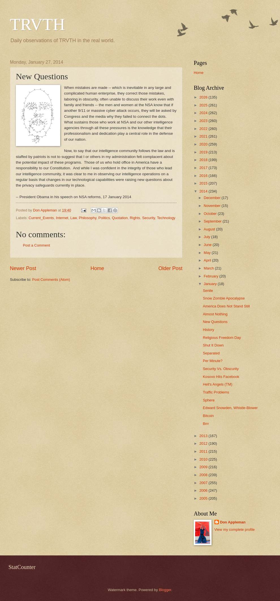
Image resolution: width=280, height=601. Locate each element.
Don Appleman (232, 522)
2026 (203, 97)
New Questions (215, 322)
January (210, 284)
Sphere (209, 400)
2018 (203, 160)
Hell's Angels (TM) (217, 384)
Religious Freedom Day (222, 337)
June (208, 245)
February (211, 276)
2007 (203, 483)
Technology (166, 218)
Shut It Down (213, 345)
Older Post (170, 268)
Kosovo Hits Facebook (221, 377)
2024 (203, 113)
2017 (203, 168)
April (208, 260)
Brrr (206, 424)
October (210, 213)
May (208, 253)
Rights (135, 218)
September (213, 221)
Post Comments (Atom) (51, 279)
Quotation (120, 218)
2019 (203, 152)
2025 (203, 105)
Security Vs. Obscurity (221, 369)
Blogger (165, 590)
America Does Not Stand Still (226, 306)
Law (73, 218)
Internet (62, 218)
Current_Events (41, 218)
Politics (104, 218)
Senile (208, 290)
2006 (203, 490)
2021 (203, 136)
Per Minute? (212, 361)
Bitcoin (208, 416)
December (212, 198)
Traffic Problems (216, 392)
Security (148, 218)
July (207, 237)
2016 (203, 176)
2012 (203, 443)
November (212, 206)
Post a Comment (36, 245)
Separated (211, 353)
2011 (203, 451)
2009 (203, 467)
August (210, 229)
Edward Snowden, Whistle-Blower (230, 408)
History (208, 330)
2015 (203, 183)
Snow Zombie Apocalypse (224, 298)
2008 (203, 475)
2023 (203, 121)
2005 (203, 498)
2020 (203, 144)
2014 (203, 191)
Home (97, 268)
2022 (203, 129)
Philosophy (87, 218)
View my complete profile (234, 529)
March (209, 268)
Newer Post (23, 268)
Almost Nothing (215, 314)
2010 (203, 459)
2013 (203, 436)
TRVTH (37, 24)
